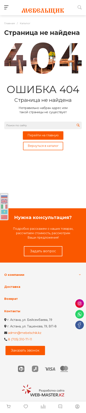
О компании (14, 275)
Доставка (12, 287)
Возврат (11, 299)
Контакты (12, 311)
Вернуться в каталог (43, 146)
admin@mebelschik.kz (24, 333)
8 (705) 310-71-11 (20, 339)
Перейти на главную (43, 135)
